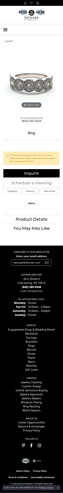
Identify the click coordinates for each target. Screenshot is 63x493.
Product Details (31, 219)
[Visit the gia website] (37, 460)
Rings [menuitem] (31, 345)
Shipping (12, 191)
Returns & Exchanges (31, 426)
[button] (25, 3)
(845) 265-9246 (31, 121)
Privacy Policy (31, 430)
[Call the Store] (31, 287)
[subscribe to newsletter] (46, 262)
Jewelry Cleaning (31, 382)
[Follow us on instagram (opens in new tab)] (39, 445)
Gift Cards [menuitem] (31, 370)
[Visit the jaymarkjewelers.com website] (25, 460)
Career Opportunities (31, 422)
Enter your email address (31, 256)
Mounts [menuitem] (31, 349)
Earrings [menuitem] (31, 337)
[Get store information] (31, 291)
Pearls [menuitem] (31, 358)
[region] (31, 81)
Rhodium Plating (31, 402)
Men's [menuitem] (31, 362)
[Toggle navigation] (5, 29)
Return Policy (23, 471)
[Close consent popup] (58, 488)
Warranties (49, 191)
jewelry (9, 41)
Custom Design (31, 386)
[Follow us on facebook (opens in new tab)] (31, 445)
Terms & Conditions (18, 477)
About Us (31, 418)
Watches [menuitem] (31, 366)
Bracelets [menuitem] (31, 341)
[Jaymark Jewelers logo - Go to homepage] (31, 15)
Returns (30, 191)
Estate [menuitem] (31, 353)
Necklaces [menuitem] (31, 333)
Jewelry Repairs (31, 398)
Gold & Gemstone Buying (31, 390)
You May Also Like (31, 228)
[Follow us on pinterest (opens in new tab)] (23, 445)
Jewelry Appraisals (31, 394)
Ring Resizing (31, 406)
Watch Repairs (31, 410)
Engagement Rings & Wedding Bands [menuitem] (31, 329)
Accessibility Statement (43, 477)
